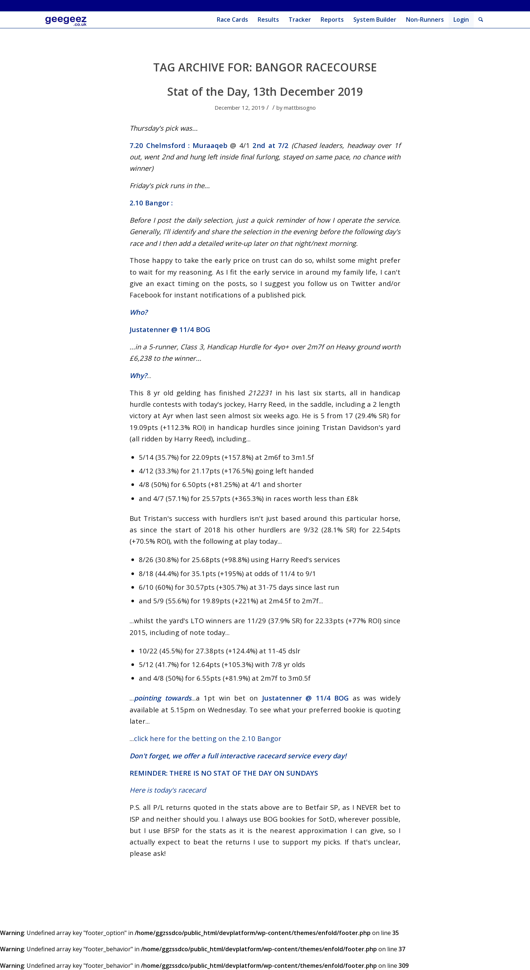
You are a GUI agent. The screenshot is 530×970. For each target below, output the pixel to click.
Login (461, 19)
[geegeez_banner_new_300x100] (67, 19)
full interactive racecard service (259, 755)
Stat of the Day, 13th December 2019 (265, 91)
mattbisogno (300, 107)
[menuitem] (232, 19)
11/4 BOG (194, 329)
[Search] (481, 19)
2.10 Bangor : (151, 202)
